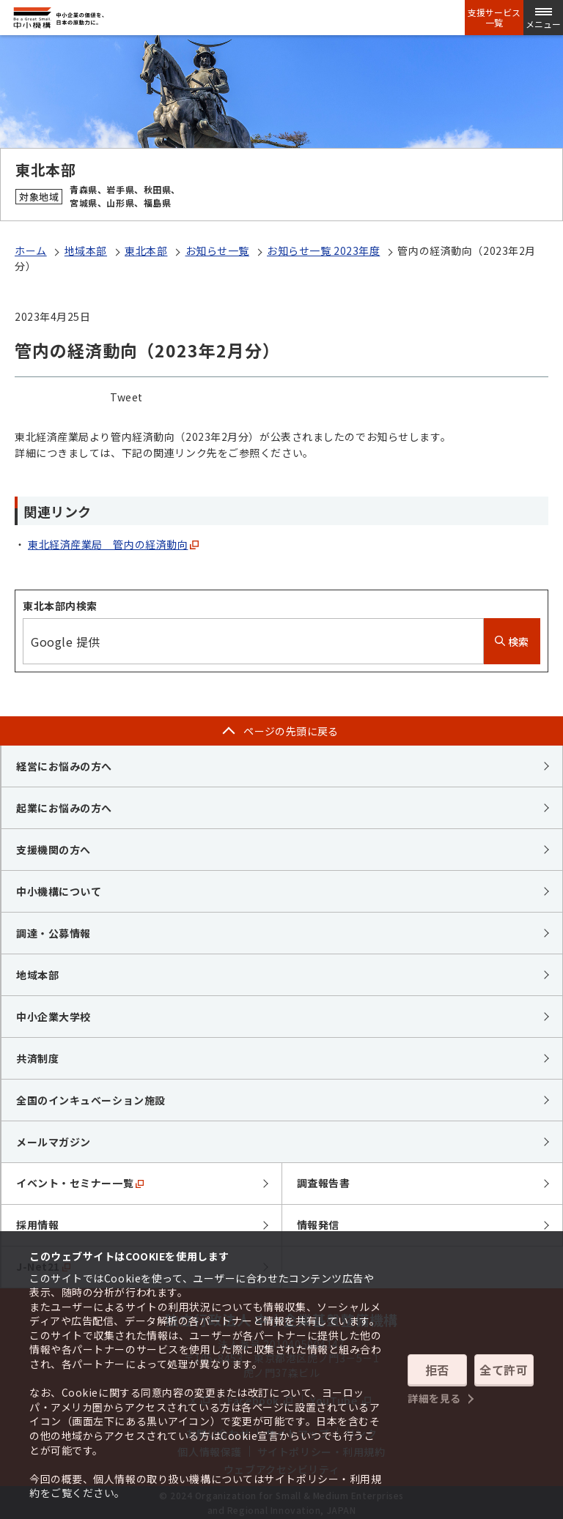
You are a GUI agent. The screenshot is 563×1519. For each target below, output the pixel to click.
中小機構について (58, 891)
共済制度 (37, 1058)
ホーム (31, 250)
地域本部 (86, 250)
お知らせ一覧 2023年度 (323, 250)
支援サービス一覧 (494, 17)
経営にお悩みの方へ (64, 766)
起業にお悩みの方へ (64, 808)
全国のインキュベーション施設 (91, 1100)
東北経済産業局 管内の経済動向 (108, 544)
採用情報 (37, 1224)
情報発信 (318, 1224)
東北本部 (146, 250)
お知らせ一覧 (217, 250)
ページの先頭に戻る (291, 731)
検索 (512, 641)
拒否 (437, 1369)
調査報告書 (323, 1183)
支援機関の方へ (53, 849)
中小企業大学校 (53, 1016)
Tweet (126, 397)
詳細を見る (434, 1397)
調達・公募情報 (53, 933)
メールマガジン (53, 1141)
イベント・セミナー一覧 (80, 1183)
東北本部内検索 (60, 606)
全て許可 (503, 1369)
